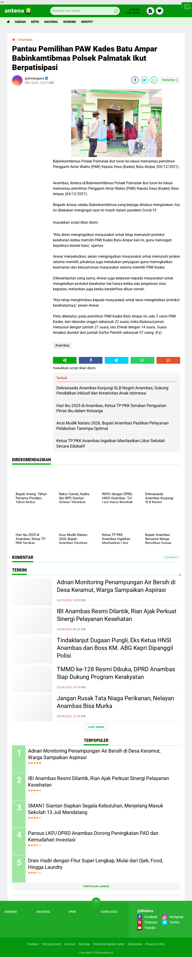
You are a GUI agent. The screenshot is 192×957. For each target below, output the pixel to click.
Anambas (62, 345)
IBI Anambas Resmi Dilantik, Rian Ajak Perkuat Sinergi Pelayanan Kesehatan (117, 615)
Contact (69, 944)
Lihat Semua (96, 727)
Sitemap (84, 944)
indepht (87, 22)
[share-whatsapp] (154, 80)
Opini (72, 911)
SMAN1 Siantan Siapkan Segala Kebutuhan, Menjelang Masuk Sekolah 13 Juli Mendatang (95, 809)
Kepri (35, 22)
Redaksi (33, 944)
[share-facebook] (135, 80)
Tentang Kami (51, 944)
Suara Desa (109, 911)
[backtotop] (96, 901)
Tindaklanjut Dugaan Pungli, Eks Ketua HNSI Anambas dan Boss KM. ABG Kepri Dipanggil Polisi (115, 648)
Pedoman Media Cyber (109, 944)
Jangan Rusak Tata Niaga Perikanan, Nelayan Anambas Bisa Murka (115, 702)
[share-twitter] (144, 80)
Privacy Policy (155, 944)
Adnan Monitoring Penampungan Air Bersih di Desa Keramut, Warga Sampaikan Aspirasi (116, 586)
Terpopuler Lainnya (96, 886)
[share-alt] (65, 360)
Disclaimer (135, 944)
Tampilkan (171, 557)
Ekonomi (69, 22)
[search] (85, 11)
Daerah (20, 22)
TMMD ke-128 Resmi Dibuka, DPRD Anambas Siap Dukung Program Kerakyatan (116, 673)
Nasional (51, 22)
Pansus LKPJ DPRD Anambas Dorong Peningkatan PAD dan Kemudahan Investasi (93, 836)
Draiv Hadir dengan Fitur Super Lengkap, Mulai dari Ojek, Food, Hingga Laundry (95, 864)
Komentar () (170, 80)
